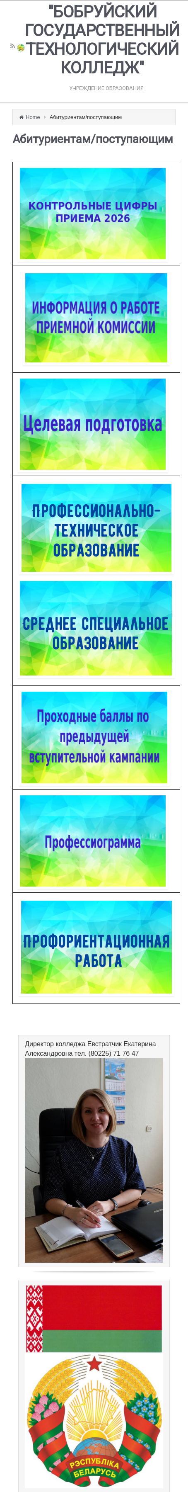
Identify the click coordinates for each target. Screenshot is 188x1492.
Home (33, 117)
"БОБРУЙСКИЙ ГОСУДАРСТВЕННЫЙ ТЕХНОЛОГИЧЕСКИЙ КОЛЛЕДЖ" (102, 40)
